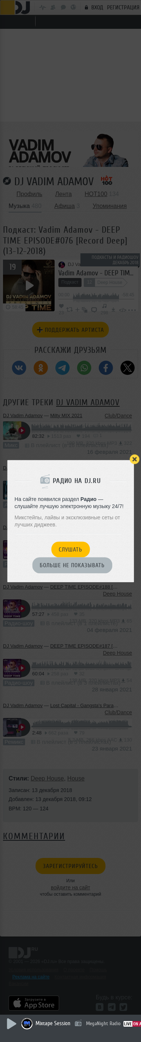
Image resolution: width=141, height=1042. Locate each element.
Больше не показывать (72, 565)
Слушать (70, 549)
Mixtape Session (53, 1023)
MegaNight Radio (103, 1023)
